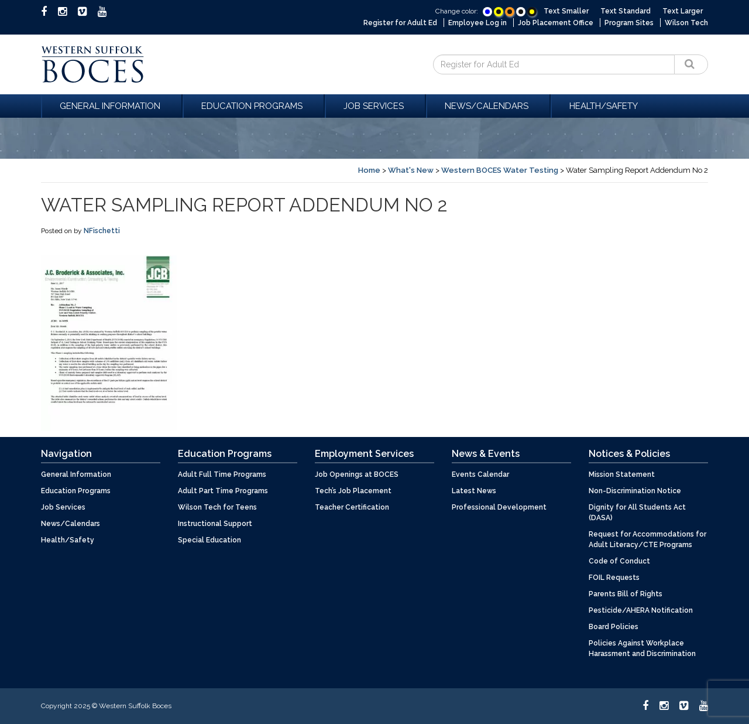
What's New (411, 170)
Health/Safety (603, 106)
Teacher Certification (352, 507)
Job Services (375, 106)
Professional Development (499, 507)
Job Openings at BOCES (356, 474)
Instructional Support (215, 524)
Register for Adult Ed (400, 23)
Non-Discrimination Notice (635, 491)
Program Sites (629, 23)
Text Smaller (566, 11)
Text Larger (682, 11)
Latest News (474, 491)
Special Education (209, 540)
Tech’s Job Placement (353, 491)
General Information (112, 106)
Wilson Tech (686, 23)
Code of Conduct (619, 561)
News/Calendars (488, 106)
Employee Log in (477, 23)
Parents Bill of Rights (625, 594)
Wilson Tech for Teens (217, 507)
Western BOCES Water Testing (499, 170)
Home (369, 170)
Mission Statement (622, 474)
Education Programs (253, 106)
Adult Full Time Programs (222, 474)
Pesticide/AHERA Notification (641, 610)
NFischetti (102, 231)
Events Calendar (480, 474)
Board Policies (613, 627)
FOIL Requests (614, 577)
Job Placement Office (555, 23)
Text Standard (625, 11)
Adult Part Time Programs (223, 491)
